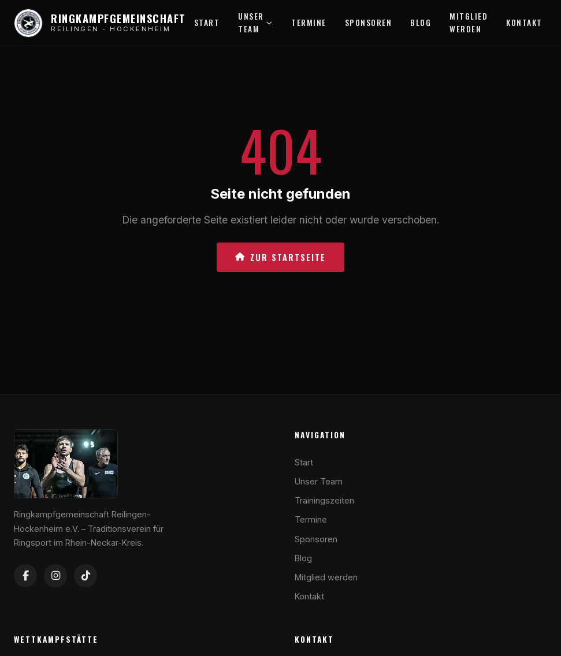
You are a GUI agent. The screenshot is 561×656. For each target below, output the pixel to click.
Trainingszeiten (324, 500)
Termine (308, 22)
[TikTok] (85, 575)
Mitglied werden (468, 22)
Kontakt (524, 22)
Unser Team (255, 22)
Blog (420, 22)
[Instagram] (55, 575)
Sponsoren (368, 22)
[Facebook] (25, 575)
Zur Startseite (280, 257)
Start (207, 22)
